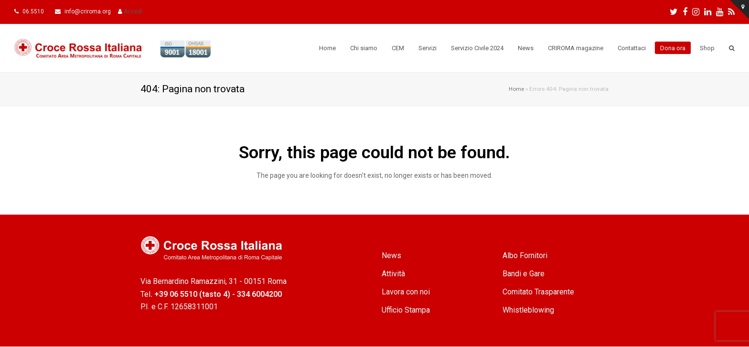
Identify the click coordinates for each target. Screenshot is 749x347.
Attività (393, 273)
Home (516, 89)
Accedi (133, 11)
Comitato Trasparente (538, 291)
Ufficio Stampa (406, 309)
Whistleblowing (528, 309)
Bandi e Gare (524, 273)
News (391, 255)
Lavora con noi (406, 291)
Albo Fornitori (525, 255)
